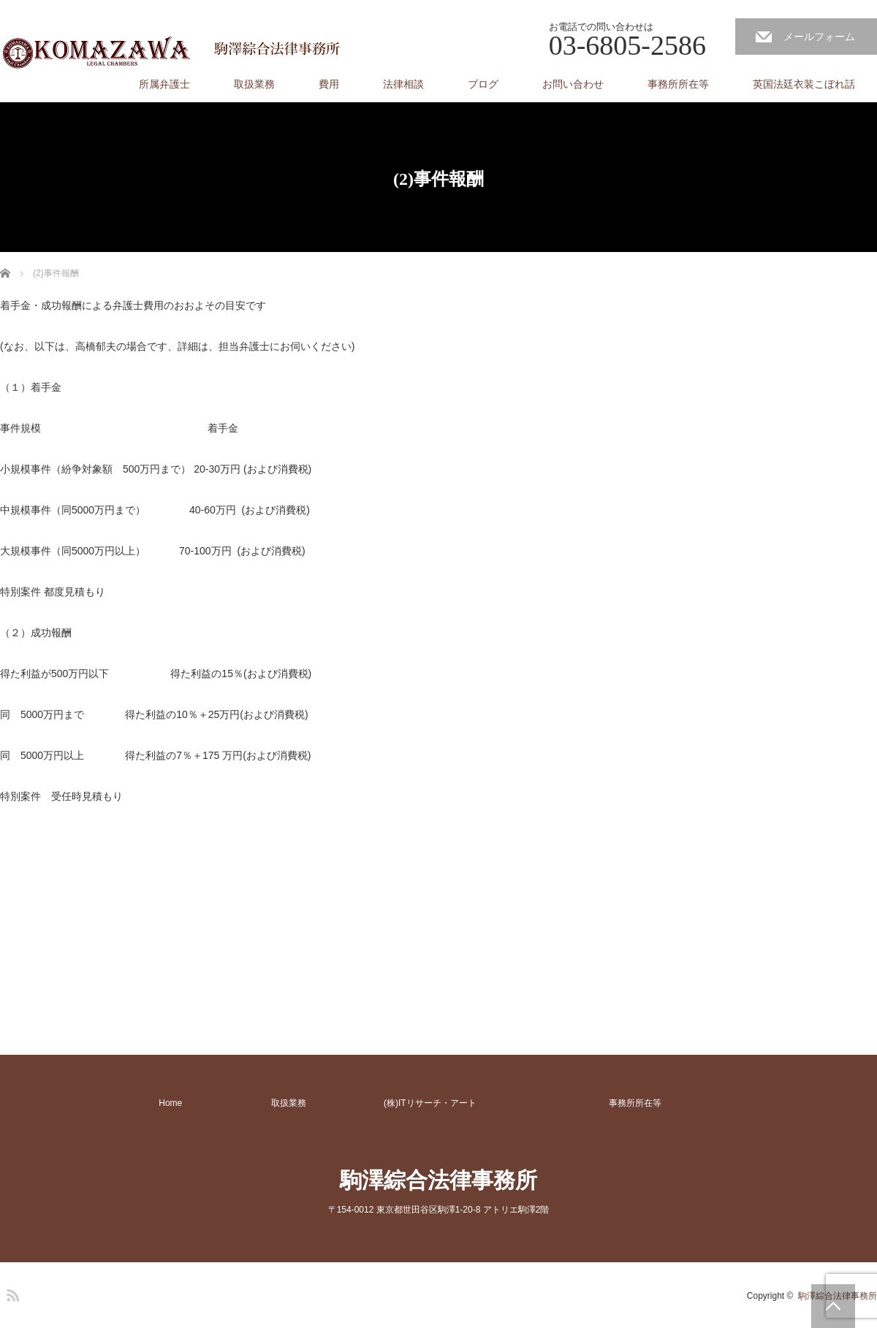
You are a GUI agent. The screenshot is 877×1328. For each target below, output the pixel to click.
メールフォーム (819, 36)
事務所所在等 (678, 84)
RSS (11, 1293)
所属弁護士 (164, 84)
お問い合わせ (573, 84)
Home (170, 1103)
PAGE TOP (833, 1306)
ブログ (483, 84)
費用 (329, 84)
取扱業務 (254, 84)
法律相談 (403, 84)
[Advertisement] (109, 918)
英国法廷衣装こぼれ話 (804, 84)
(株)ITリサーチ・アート (430, 1103)
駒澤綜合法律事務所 (438, 1180)
